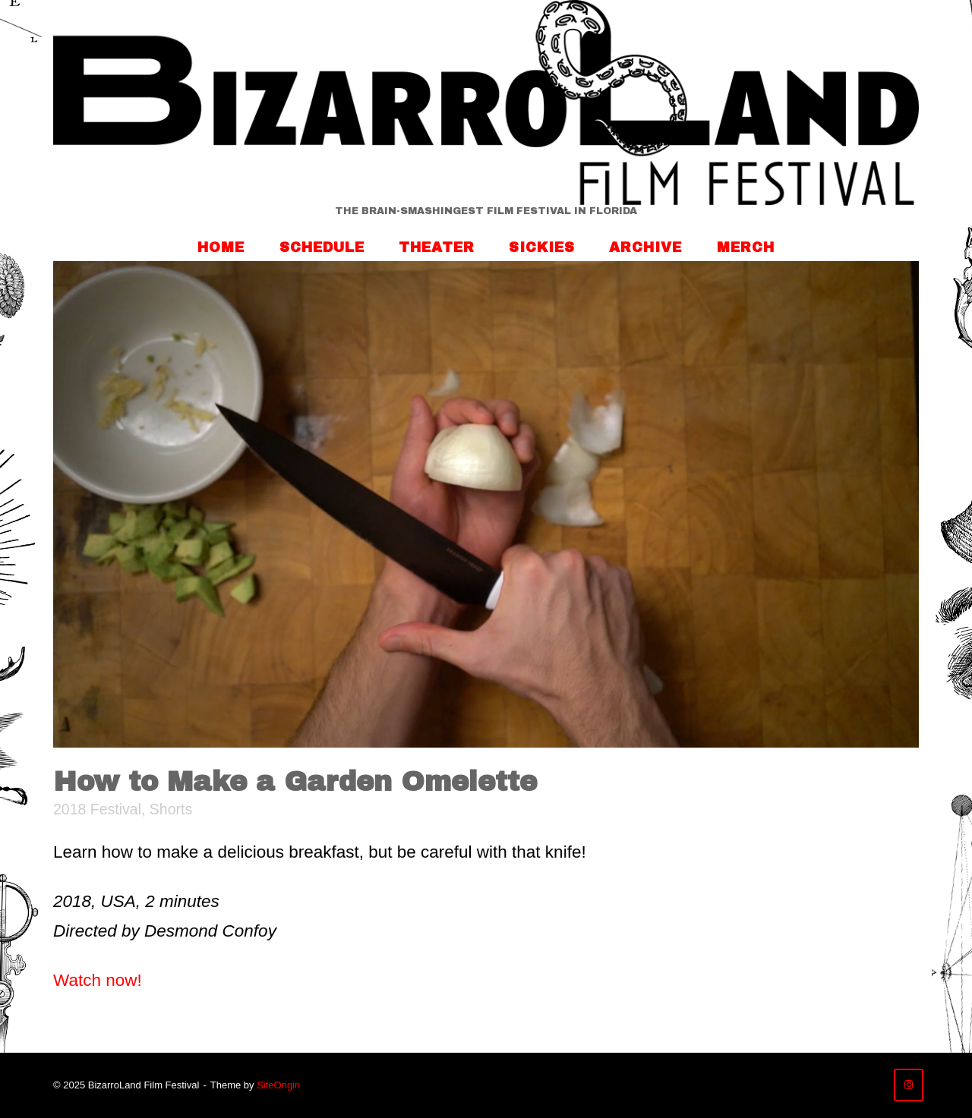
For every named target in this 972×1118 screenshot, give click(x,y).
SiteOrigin (278, 1085)
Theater (437, 247)
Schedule (321, 247)
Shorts (171, 809)
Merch (746, 247)
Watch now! (97, 980)
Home (221, 247)
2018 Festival (97, 809)
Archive (645, 247)
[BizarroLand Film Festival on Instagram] (908, 1085)
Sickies (542, 247)
